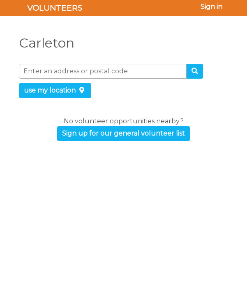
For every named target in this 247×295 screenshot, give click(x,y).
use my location (55, 90)
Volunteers (54, 8)
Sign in (211, 7)
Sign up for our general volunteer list (123, 133)
